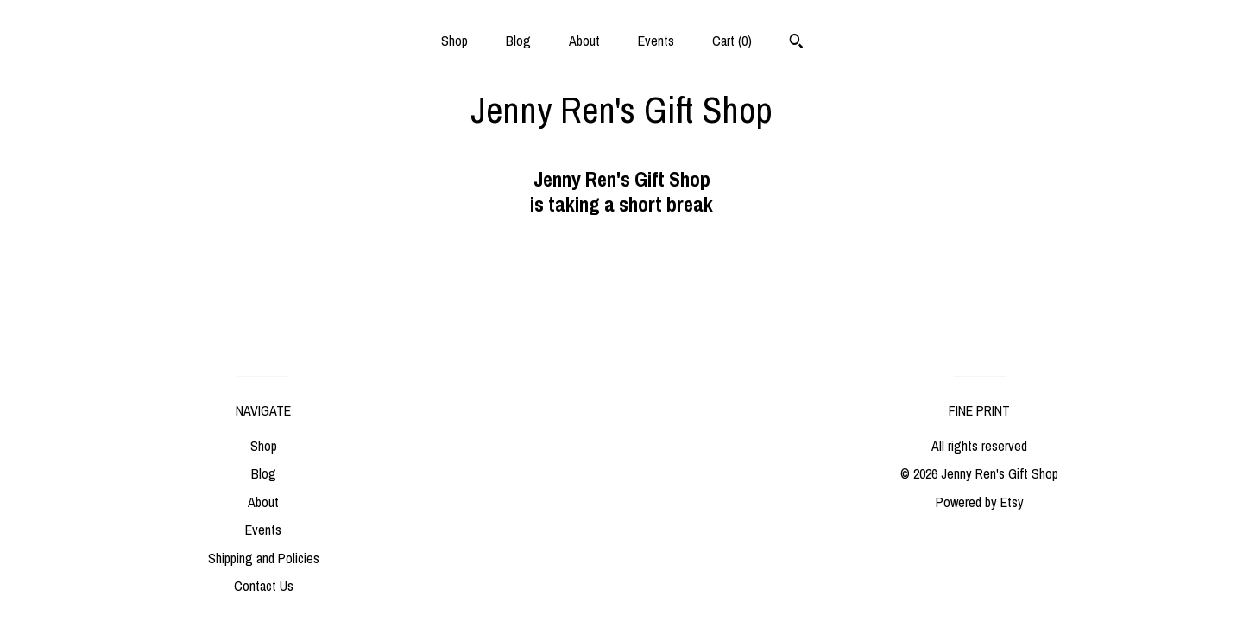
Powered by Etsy (980, 501)
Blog (518, 40)
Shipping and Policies (263, 558)
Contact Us (263, 585)
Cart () (732, 40)
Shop (454, 40)
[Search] (796, 43)
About (584, 40)
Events (656, 40)
